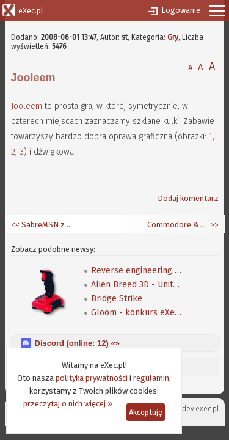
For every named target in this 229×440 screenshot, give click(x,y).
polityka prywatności (92, 378)
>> (213, 224)
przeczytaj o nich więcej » (67, 403)
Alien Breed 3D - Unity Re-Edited (137, 284)
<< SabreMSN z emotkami (41, 224)
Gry (172, 37)
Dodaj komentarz (188, 198)
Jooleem (26, 106)
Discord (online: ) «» (77, 343)
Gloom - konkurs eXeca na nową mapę (137, 312)
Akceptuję (145, 412)
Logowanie (180, 10)
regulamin (151, 378)
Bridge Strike (116, 298)
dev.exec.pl (200, 409)
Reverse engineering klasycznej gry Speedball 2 (137, 270)
